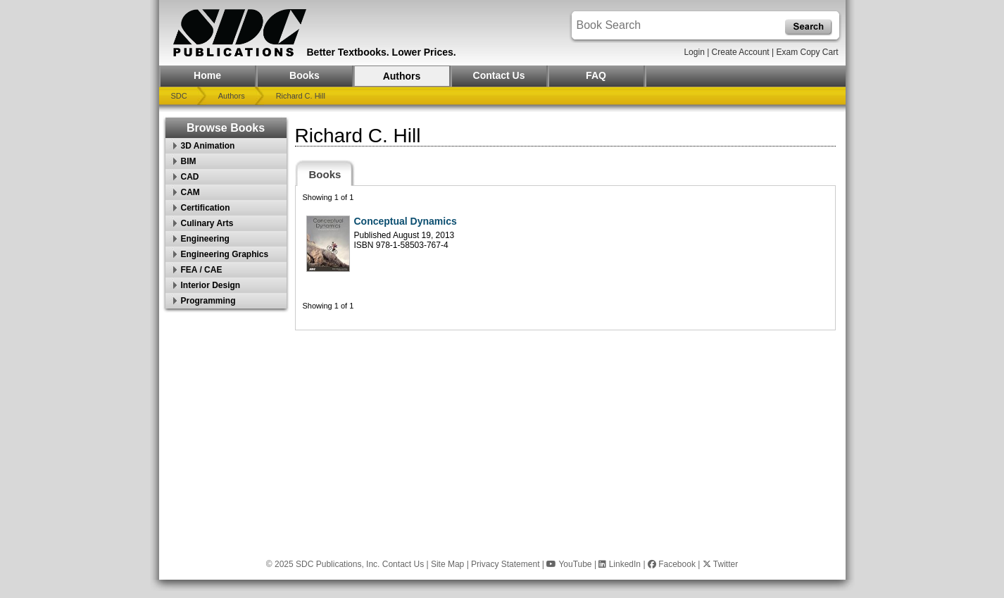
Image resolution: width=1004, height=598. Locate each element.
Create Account (741, 52)
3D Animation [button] (208, 146)
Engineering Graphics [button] (225, 254)
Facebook (672, 564)
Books (304, 75)
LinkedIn (619, 564)
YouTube (568, 564)
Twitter (720, 564)
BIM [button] (188, 161)
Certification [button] (205, 208)
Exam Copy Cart (807, 52)
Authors (402, 76)
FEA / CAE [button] (201, 270)
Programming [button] (208, 301)
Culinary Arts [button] (207, 223)
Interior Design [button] (211, 285)
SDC (179, 96)
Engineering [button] (205, 239)
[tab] (325, 173)
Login (694, 52)
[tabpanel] (565, 258)
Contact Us (499, 75)
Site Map (447, 564)
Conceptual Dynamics (405, 221)
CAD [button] (190, 177)
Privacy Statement (505, 564)
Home (207, 75)
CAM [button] (190, 192)
